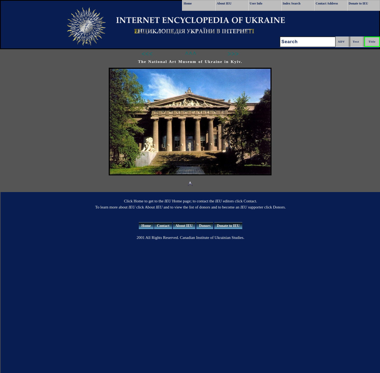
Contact (163, 226)
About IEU (224, 3)
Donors (205, 226)
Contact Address (327, 3)
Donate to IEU (358, 3)
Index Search (291, 3)
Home (188, 3)
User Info (256, 3)
